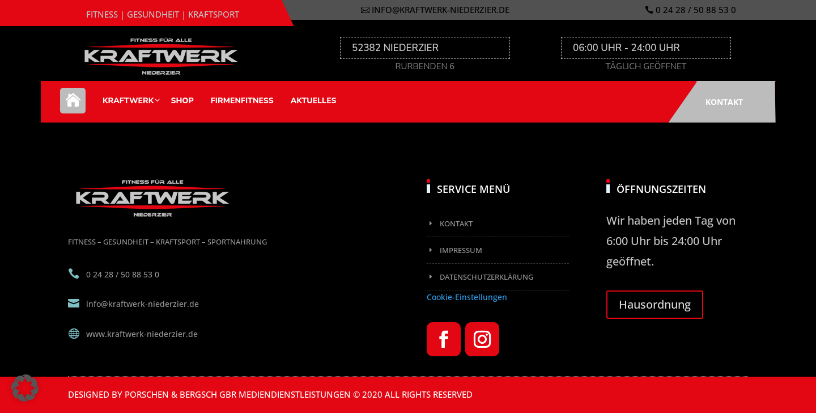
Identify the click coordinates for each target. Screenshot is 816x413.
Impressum (461, 250)
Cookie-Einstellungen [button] (467, 297)
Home (73, 106)
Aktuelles (314, 100)
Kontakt (724, 101)
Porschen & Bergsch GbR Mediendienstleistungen (238, 394)
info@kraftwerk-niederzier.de (440, 9)
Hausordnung (655, 304)
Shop (182, 100)
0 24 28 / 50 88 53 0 (696, 9)
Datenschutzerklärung (486, 277)
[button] (25, 388)
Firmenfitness (242, 100)
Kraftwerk (128, 100)
